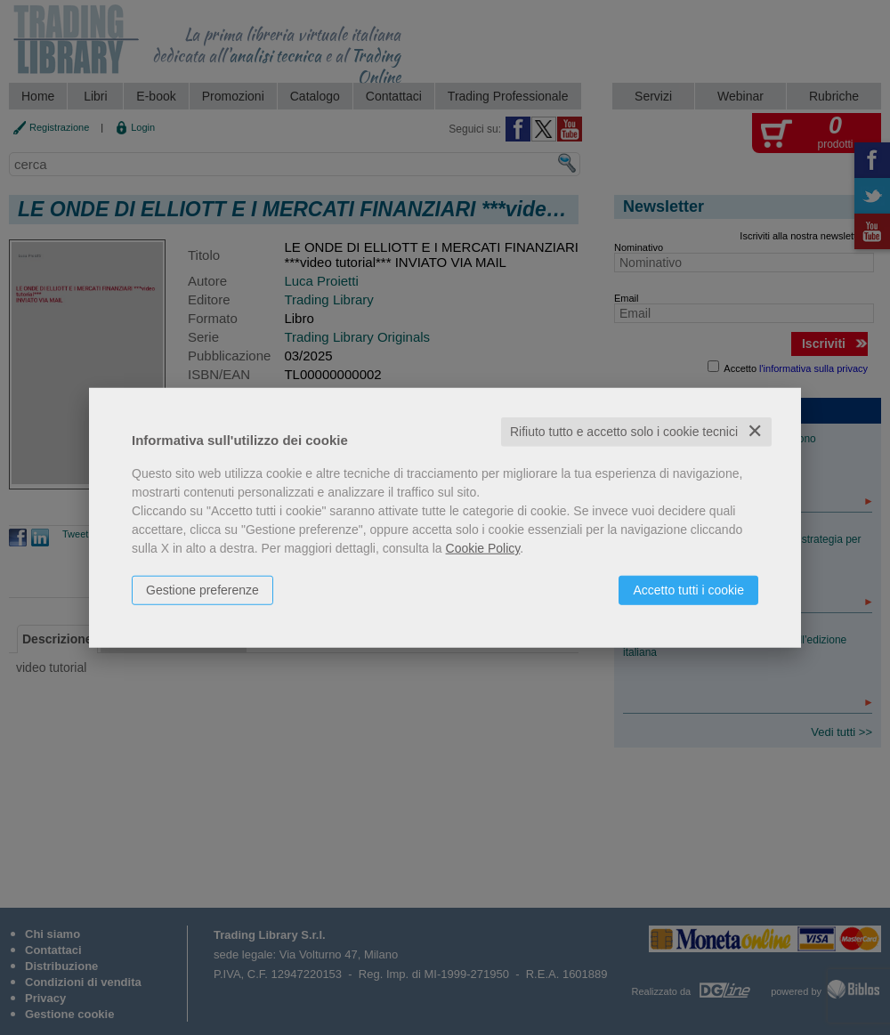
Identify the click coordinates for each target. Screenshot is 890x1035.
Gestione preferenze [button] (202, 590)
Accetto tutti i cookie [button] (688, 590)
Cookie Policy (483, 548)
